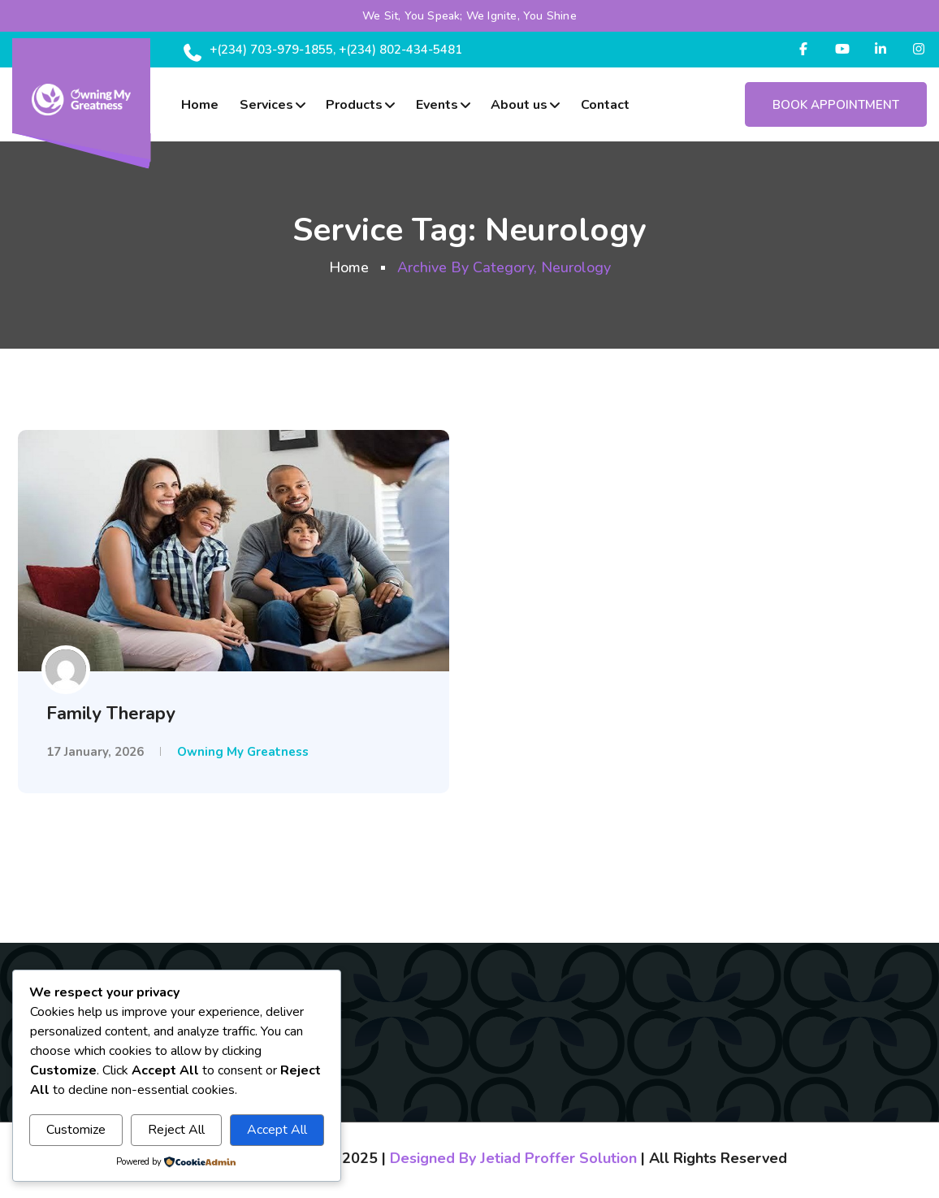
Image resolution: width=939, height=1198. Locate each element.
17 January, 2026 (95, 752)
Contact (605, 105)
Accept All (277, 1130)
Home (200, 105)
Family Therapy (110, 713)
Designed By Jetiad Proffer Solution (513, 1158)
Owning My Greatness (243, 752)
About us (519, 105)
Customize (76, 1130)
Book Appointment (835, 105)
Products (354, 105)
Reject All (176, 1130)
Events (437, 105)
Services (266, 105)
